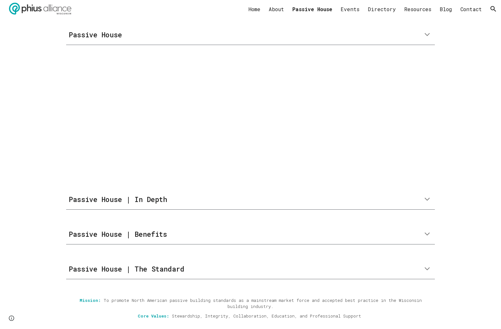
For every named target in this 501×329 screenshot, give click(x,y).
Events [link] (350, 9)
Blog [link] (446, 9)
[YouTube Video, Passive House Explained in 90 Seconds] (234, 117)
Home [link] (254, 9)
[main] (250, 35)
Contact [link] (471, 9)
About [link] (276, 9)
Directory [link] (382, 9)
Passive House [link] (312, 9)
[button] (493, 9)
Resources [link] (417, 9)
